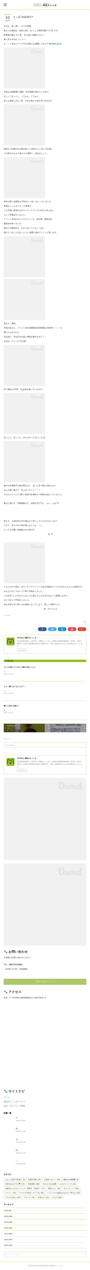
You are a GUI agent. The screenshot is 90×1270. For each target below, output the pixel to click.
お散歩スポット (52, 1180)
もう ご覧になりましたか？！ (15, 687)
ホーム (7, 1097)
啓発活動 (34, 1184)
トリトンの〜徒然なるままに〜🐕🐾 (63, 1193)
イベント (10, 1193)
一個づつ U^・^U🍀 (23, 1161)
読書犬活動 (34, 1180)
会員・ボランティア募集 (14, 1106)
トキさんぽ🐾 (13, 1198)
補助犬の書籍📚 (71, 1180)
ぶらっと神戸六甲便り (15, 1180)
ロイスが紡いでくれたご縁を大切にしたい (20, 667)
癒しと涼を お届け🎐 (12, 706)
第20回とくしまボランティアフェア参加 (31, 1129)
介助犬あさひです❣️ (23, 1118)
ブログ (57, 1198)
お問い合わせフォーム (45, 982)
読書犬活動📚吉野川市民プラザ (28, 1150)
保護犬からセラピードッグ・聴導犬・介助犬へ (25, 1189)
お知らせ (43, 1198)
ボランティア (71, 1189)
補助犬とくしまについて (14, 1102)
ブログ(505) (7, 615)
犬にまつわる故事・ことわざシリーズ (59, 1184)
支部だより (54, 1189)
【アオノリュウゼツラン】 (12, 691)
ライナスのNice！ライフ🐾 (31, 1193)
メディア (29, 1198)
